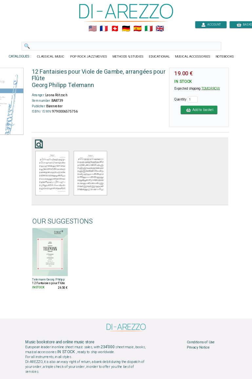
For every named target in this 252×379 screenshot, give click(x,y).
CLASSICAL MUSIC (51, 56)
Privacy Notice (197, 347)
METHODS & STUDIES (127, 56)
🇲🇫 (104, 29)
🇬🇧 (159, 29)
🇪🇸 (137, 29)
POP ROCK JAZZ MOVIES (88, 56)
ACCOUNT (211, 24)
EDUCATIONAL (158, 56)
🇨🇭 (115, 29)
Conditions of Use (200, 342)
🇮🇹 (148, 29)
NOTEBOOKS (224, 56)
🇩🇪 (126, 29)
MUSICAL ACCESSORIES (192, 56)
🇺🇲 (92, 29)
